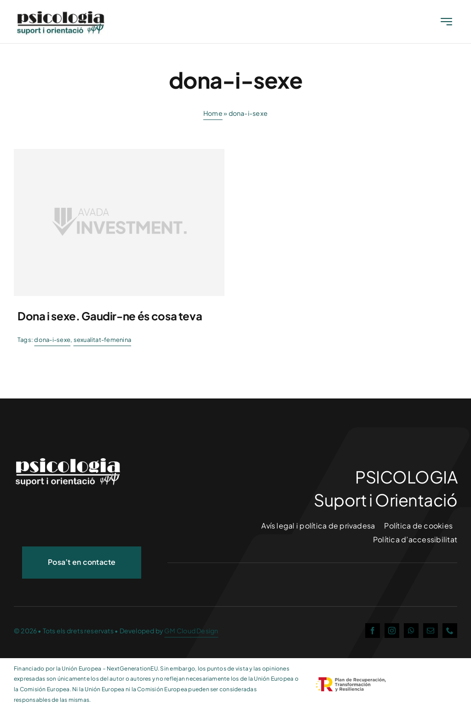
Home (213, 113)
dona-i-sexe (52, 339)
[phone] (449, 630)
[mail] (430, 630)
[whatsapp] (411, 630)
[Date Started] (62, 12)
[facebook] (372, 630)
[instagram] (392, 630)
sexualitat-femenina (103, 339)
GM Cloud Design (191, 630)
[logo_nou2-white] (69, 457)
